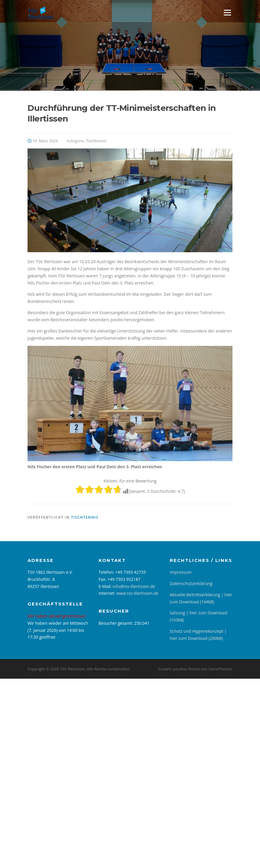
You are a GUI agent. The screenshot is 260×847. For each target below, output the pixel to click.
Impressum (181, 572)
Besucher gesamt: (116, 623)
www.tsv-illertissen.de (137, 593)
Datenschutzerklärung (191, 583)
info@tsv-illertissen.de (134, 586)
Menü (227, 12)
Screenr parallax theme (179, 669)
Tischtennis (96, 140)
